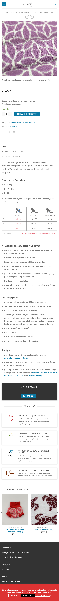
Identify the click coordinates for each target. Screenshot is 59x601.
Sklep (9, 12)
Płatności (6, 569)
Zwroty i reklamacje (11, 581)
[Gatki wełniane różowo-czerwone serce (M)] (15, 509)
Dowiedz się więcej (43, 595)
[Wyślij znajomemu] (9, 132)
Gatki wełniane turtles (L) (44, 530)
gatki (7, 127)
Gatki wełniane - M (43, 12)
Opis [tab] (4, 146)
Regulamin (6, 548)
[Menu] (4, 4)
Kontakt (5, 576)
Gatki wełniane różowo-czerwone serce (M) (15, 531)
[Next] (57, 517)
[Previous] (1, 517)
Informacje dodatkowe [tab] (13, 151)
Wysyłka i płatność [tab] (11, 156)
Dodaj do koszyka (27, 114)
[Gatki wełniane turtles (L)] (44, 509)
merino (14, 127)
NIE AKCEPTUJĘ (28, 595)
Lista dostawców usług (12, 557)
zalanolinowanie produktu (16, 358)
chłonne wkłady (35, 375)
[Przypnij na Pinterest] (14, 132)
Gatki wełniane (23, 12)
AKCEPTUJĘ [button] (14, 595)
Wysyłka (6, 564)
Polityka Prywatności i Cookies (16, 552)
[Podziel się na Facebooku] (4, 132)
